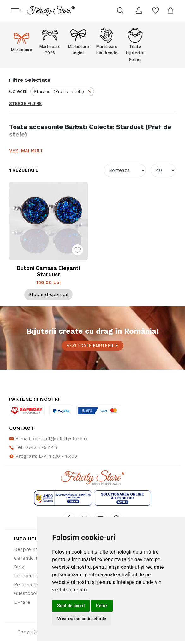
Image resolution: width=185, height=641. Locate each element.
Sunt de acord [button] (71, 605)
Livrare (22, 602)
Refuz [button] (102, 605)
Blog (19, 567)
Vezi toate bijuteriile (92, 345)
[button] (139, 10)
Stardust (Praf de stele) (63, 91)
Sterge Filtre (25, 103)
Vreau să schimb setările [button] (81, 618)
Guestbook (26, 593)
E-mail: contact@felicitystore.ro (49, 438)
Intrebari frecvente (36, 576)
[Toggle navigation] (15, 8)
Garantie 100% (30, 558)
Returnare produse (36, 584)
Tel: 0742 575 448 (33, 447)
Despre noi (26, 549)
